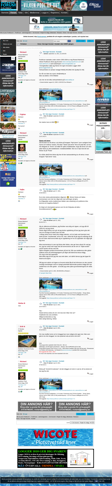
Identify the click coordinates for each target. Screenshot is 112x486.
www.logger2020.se (46, 68)
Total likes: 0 (21, 123)
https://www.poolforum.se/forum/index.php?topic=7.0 (61, 109)
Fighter (23, 114)
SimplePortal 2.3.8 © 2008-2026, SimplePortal (57, 476)
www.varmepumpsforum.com (72, 62)
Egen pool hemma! (8, 135)
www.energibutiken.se (68, 64)
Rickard (59, 32)
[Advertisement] (8, 221)
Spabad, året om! (8, 137)
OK (96, 481)
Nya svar (5, 40)
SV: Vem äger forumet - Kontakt (53, 114)
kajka (22, 189)
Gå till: (68, 422)
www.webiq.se (69, 80)
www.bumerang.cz (67, 350)
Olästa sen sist (7, 44)
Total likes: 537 (22, 75)
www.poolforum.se (54, 100)
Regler (5, 54)
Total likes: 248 (22, 352)
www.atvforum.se (44, 64)
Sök (4, 50)
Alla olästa (6, 47)
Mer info (101, 481)
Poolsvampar (41, 36)
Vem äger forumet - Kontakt (52, 52)
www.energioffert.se (44, 102)
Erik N (22, 326)
